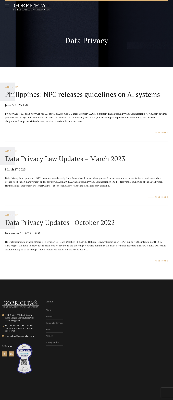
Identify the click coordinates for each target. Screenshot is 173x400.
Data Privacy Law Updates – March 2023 (65, 160)
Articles (11, 87)
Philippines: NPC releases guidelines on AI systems (82, 94)
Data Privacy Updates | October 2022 (60, 224)
